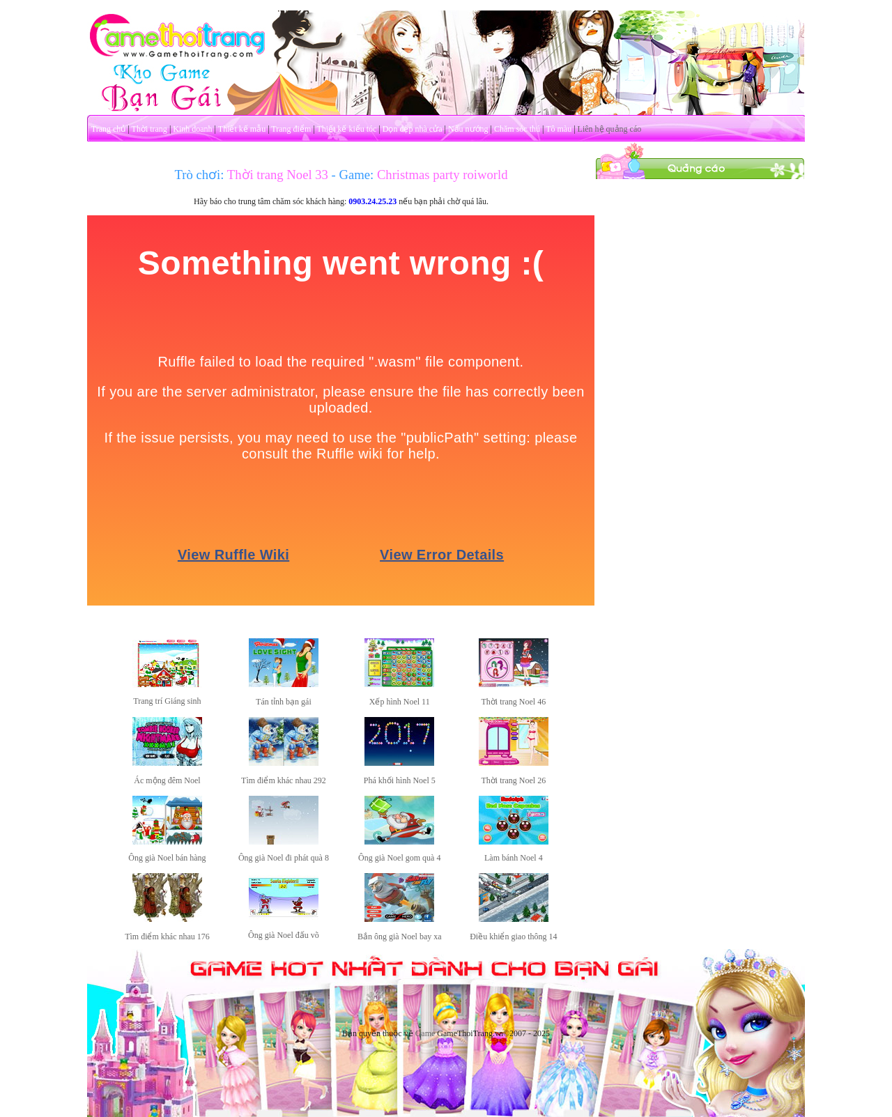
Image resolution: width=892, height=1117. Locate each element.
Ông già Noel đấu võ (283, 935)
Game (425, 1033)
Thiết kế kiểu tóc (346, 129)
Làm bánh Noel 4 (513, 858)
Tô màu (558, 129)
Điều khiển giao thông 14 (513, 936)
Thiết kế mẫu (242, 129)
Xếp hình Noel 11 (399, 702)
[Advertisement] (700, 389)
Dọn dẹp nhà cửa (413, 129)
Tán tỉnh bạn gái (284, 702)
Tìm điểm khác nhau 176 (167, 936)
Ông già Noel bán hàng (167, 858)
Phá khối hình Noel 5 (400, 780)
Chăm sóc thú (517, 129)
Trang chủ (108, 129)
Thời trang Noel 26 (513, 780)
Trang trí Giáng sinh (167, 701)
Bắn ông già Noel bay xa (399, 936)
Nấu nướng (468, 129)
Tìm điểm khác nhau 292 (283, 780)
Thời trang (149, 129)
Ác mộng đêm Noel (167, 780)
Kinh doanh (192, 129)
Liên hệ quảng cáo (610, 129)
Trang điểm (291, 129)
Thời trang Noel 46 (513, 702)
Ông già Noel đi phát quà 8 (283, 858)
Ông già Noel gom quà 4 (399, 858)
